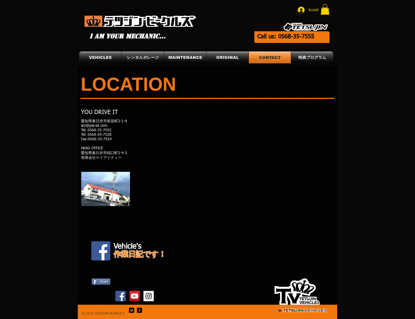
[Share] (101, 281)
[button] (325, 9)
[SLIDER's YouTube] (134, 296)
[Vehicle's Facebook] (100, 250)
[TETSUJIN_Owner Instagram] (148, 296)
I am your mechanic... (127, 36)
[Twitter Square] (131, 310)
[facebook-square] (139, 310)
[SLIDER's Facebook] (120, 296)
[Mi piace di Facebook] (100, 294)
